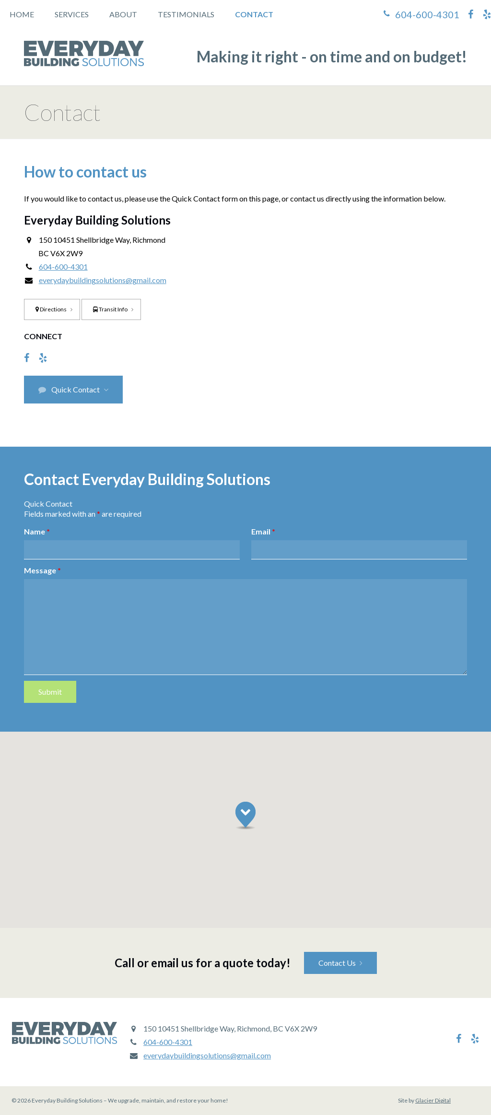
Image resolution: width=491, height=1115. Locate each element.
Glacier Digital (433, 1100)
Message (42, 570)
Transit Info (110, 309)
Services (72, 14)
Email (263, 531)
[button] (245, 816)
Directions (51, 309)
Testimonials (186, 14)
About (123, 14)
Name (37, 531)
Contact (254, 14)
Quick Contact (69, 389)
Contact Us (337, 962)
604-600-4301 (427, 14)
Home (22, 14)
